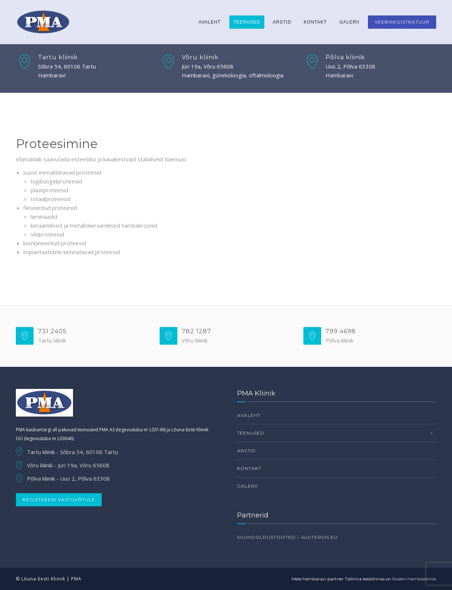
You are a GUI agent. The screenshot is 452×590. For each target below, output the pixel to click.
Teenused (246, 22)
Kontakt (315, 22)
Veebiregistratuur (402, 22)
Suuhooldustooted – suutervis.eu (287, 537)
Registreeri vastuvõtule (58, 499)
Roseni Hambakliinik (414, 579)
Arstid (282, 22)
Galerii (349, 22)
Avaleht (210, 22)
